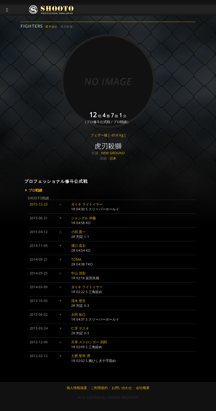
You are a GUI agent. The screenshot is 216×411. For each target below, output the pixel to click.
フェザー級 (108, 135)
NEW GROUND (113, 153)
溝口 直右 (78, 245)
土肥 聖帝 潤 (80, 355)
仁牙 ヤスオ (80, 328)
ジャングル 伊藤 (83, 218)
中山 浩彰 (78, 273)
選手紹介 (51, 26)
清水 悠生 (78, 300)
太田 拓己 (78, 314)
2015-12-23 (39, 204)
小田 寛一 (78, 231)
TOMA (76, 259)
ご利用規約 (99, 387)
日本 (112, 158)
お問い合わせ (122, 387)
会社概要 (143, 387)
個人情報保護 (76, 387)
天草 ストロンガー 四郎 (89, 342)
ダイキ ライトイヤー (87, 204)
